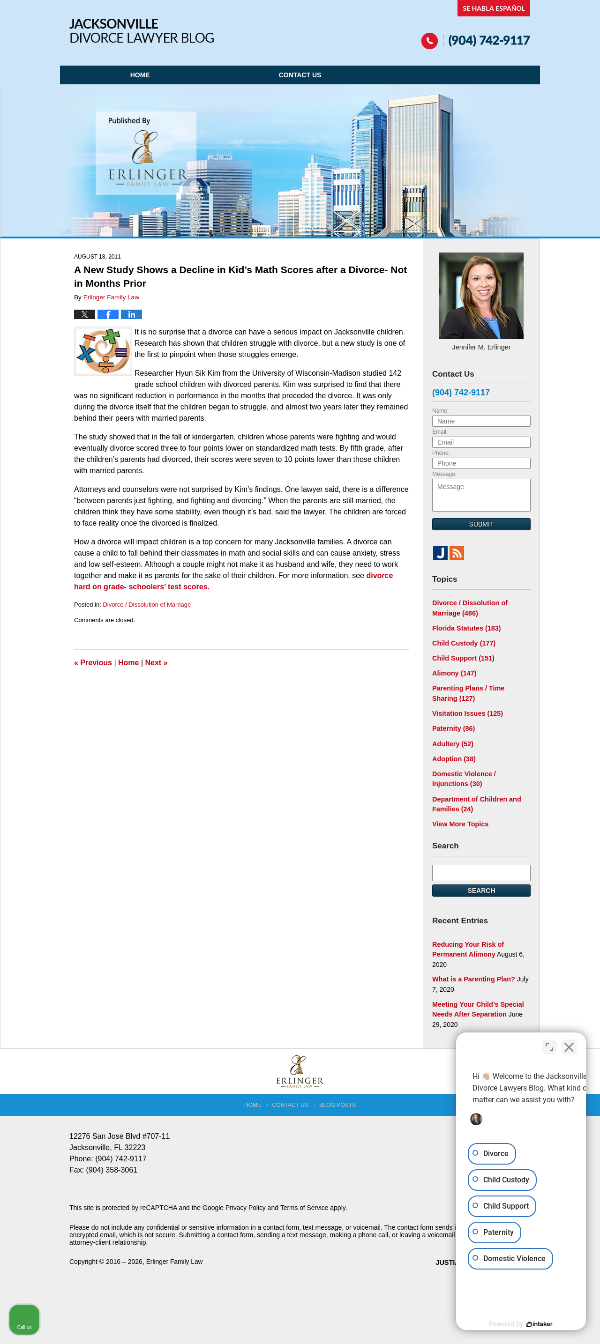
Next (156, 663)
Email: (440, 431)
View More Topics (459, 818)
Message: (444, 473)
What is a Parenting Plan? (472, 972)
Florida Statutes (465, 627)
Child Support (462, 656)
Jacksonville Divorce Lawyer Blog (141, 31)
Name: (440, 410)
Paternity (453, 725)
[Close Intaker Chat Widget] (569, 1044)
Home (140, 75)
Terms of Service (305, 1200)
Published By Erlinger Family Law (476, 24)
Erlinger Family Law (175, 1253)
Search (481, 884)
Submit (481, 523)
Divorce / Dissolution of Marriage (147, 604)
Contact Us (300, 75)
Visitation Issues (466, 710)
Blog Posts (337, 1097)
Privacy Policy (245, 1200)
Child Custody (463, 641)
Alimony (453, 671)
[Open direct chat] (549, 1044)
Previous (93, 663)
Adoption (453, 754)
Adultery (452, 739)
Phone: (441, 452)
